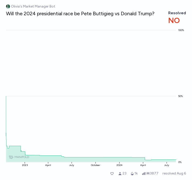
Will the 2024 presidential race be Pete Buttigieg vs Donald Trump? (80, 13)
